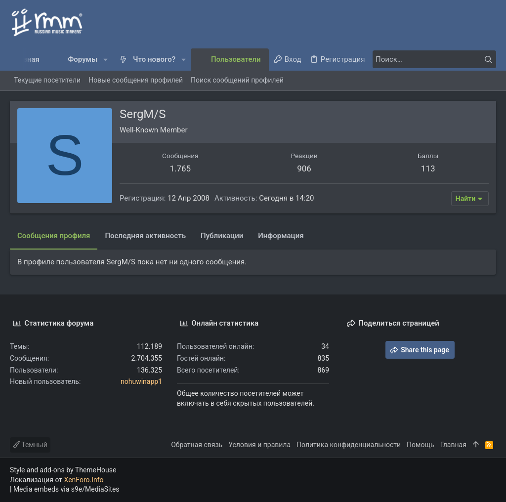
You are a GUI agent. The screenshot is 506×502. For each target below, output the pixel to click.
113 (428, 168)
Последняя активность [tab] (145, 235)
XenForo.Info (84, 480)
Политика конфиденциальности (348, 445)
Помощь (420, 445)
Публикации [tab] (222, 235)
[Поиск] (434, 59)
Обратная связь (196, 445)
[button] (105, 59)
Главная (453, 445)
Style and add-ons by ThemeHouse (63, 470)
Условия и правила (259, 445)
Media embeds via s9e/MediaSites (66, 489)
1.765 (180, 168)
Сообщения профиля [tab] (53, 235)
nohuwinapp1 (141, 381)
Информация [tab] (280, 235)
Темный (30, 445)
